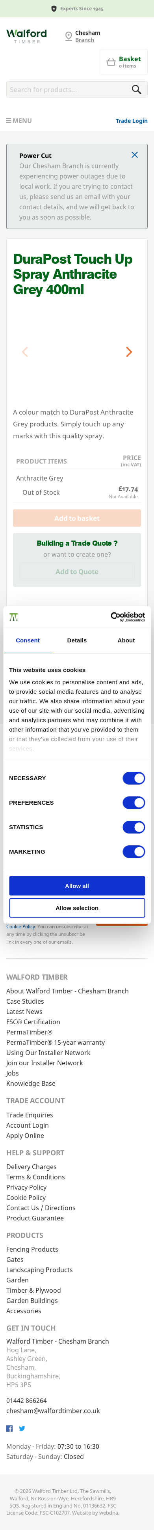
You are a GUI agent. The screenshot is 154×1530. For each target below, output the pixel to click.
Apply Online (25, 1135)
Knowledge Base (31, 1083)
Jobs (12, 1073)
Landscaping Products (39, 1269)
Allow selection (77, 908)
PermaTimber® (29, 1032)
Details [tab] (77, 640)
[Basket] (124, 62)
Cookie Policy (20, 926)
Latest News (24, 1011)
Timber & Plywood (33, 1290)
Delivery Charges (31, 1166)
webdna (108, 1512)
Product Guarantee (35, 1218)
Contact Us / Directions (41, 1207)
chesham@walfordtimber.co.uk (53, 1410)
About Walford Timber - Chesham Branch (67, 991)
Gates (15, 1259)
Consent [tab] (28, 640)
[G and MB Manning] (26, 36)
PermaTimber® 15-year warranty (55, 1042)
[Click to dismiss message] (135, 155)
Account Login (27, 1125)
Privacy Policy (26, 1187)
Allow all (77, 885)
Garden (17, 1280)
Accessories (23, 1311)
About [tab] (126, 640)
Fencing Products (32, 1249)
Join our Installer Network (44, 1063)
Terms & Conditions (35, 1177)
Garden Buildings (32, 1300)
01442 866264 (26, 1400)
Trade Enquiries (29, 1115)
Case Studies (25, 1001)
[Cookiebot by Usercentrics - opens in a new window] (110, 617)
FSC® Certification (33, 1021)
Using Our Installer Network (48, 1052)
